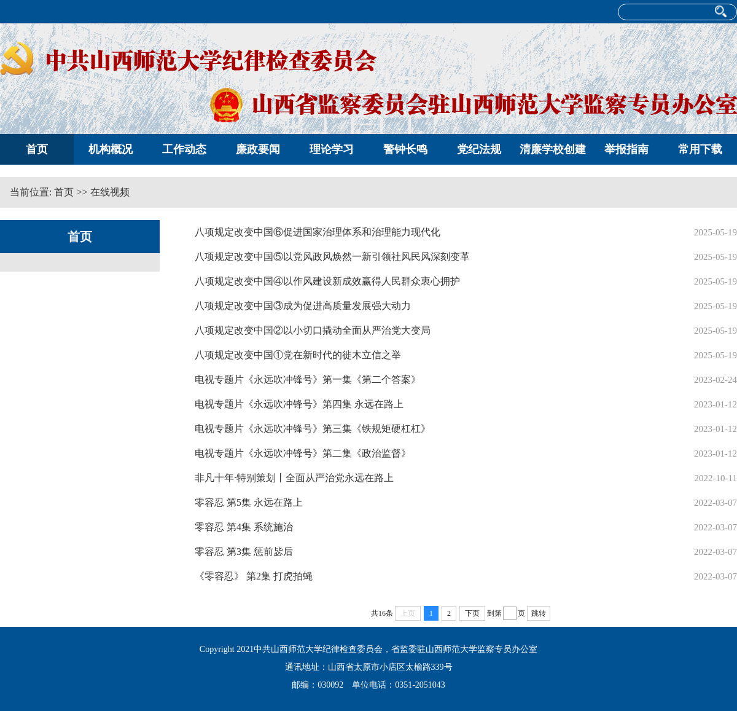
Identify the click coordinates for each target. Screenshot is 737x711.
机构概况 (110, 149)
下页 (472, 613)
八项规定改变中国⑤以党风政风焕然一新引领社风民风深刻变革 (332, 256)
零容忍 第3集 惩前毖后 (244, 551)
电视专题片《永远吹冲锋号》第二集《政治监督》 (303, 453)
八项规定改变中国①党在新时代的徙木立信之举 (298, 355)
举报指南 (626, 149)
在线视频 (110, 192)
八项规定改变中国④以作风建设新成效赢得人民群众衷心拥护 (327, 281)
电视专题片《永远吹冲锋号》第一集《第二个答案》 (308, 379)
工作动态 (184, 149)
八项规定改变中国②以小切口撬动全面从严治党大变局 (313, 330)
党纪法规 (479, 149)
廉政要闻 (258, 149)
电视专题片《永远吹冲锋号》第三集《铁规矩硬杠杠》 (313, 428)
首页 (37, 149)
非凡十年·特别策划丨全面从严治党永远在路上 (294, 478)
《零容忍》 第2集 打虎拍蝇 (254, 576)
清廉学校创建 (553, 149)
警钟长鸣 (405, 149)
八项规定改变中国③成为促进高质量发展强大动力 (303, 306)
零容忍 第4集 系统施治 (244, 527)
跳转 (538, 613)
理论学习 (332, 149)
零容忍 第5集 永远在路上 (249, 502)
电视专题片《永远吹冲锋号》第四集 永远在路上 (299, 404)
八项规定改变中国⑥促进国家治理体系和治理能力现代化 (317, 232)
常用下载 (700, 149)
